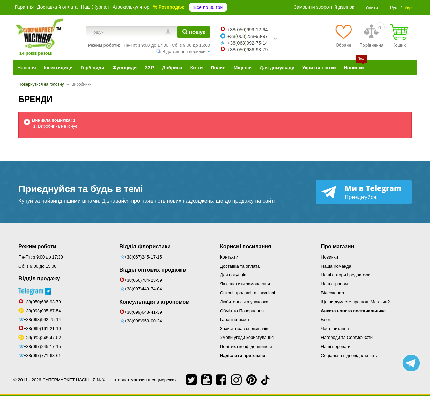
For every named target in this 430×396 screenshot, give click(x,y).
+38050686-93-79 (247, 49)
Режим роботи (37, 246)
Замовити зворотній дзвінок (324, 7)
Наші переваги (335, 346)
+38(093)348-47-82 (42, 337)
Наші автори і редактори (345, 274)
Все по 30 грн (208, 7)
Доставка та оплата (240, 266)
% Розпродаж (168, 7)
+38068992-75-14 (247, 43)
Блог (325, 319)
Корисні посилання (245, 246)
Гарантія (24, 7)
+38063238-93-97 (247, 36)
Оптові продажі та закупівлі (247, 292)
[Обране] (343, 36)
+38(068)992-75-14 (42, 319)
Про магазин (337, 246)
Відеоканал (332, 292)
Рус (393, 7)
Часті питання (335, 328)
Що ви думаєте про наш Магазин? (355, 301)
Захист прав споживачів (244, 328)
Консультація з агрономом (154, 302)
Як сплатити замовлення (245, 283)
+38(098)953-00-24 (143, 320)
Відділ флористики (145, 246)
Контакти (229, 257)
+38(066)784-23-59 (143, 280)
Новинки (329, 257)
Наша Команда (336, 266)
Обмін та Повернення (242, 310)
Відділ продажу (39, 278)
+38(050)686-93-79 (42, 301)
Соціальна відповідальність (349, 355)
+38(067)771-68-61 (42, 355)
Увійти (371, 7)
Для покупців (233, 274)
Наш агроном (334, 283)
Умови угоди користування (247, 337)
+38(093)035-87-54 (42, 310)
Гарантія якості (235, 319)
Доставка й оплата (57, 7)
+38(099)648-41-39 (143, 312)
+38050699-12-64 (247, 29)
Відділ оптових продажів (152, 270)
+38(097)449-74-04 (143, 288)
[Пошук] (193, 32)
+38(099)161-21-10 (42, 328)
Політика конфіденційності (247, 346)
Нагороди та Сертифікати (347, 337)
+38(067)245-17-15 (42, 346)
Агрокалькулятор (131, 7)
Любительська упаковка (244, 301)
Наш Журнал (95, 7)
